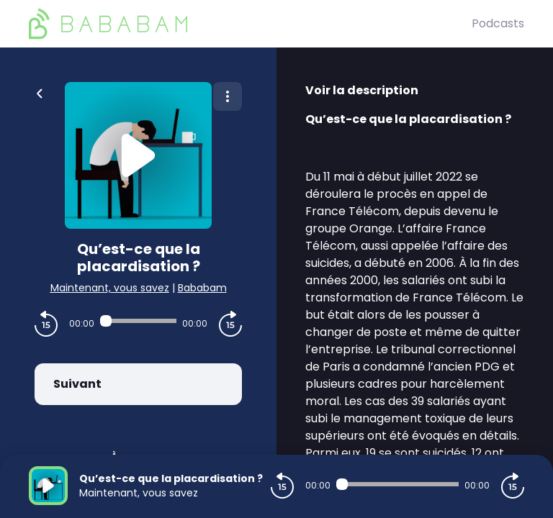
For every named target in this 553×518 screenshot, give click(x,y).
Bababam (202, 288)
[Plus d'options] (227, 96)
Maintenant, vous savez (109, 288)
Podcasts (498, 23)
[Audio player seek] (138, 320)
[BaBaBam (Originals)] (250, 23)
